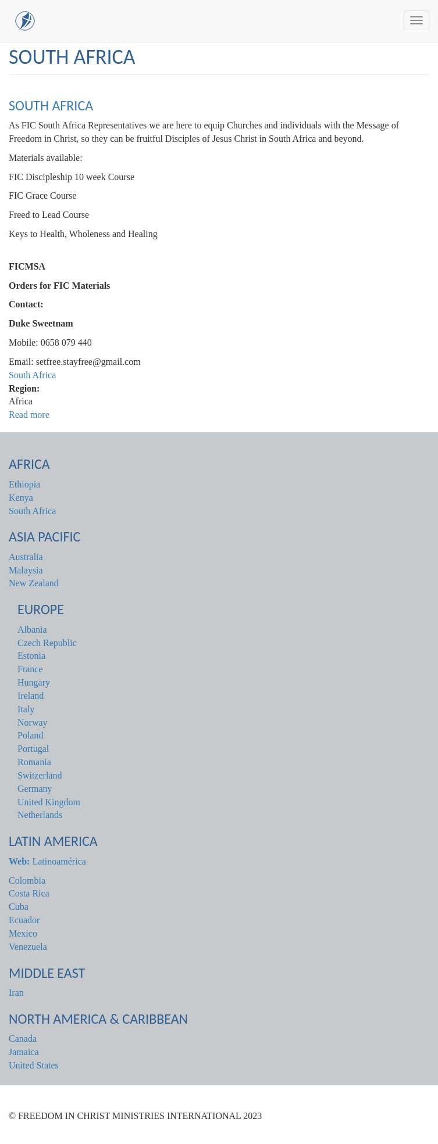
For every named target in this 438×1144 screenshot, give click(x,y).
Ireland (30, 696)
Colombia (27, 880)
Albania (32, 629)
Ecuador (24, 920)
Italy (25, 709)
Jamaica (24, 1052)
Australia (26, 557)
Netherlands (39, 815)
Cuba (19, 907)
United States (34, 1065)
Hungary (33, 682)
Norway (32, 722)
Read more (29, 414)
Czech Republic (47, 643)
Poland (30, 735)
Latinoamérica (47, 861)
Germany (34, 789)
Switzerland (39, 775)
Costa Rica (29, 893)
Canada (23, 1038)
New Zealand (34, 583)
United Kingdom (48, 802)
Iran (16, 993)
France (30, 669)
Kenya (21, 498)
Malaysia (26, 570)
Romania (34, 762)
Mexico (23, 933)
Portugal (33, 749)
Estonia (31, 656)
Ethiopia (24, 484)
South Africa (51, 105)
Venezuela (28, 947)
